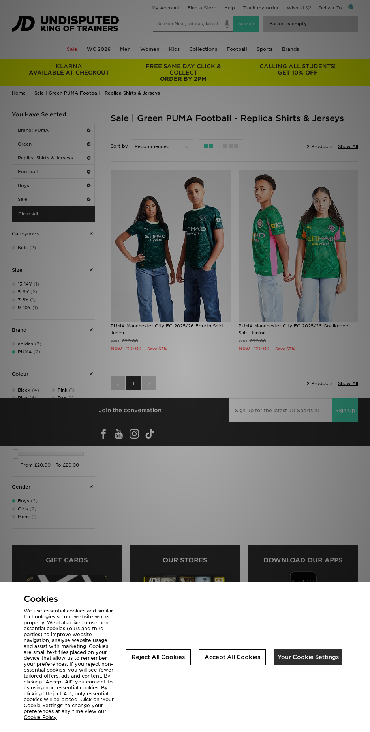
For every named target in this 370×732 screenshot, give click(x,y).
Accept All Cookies (232, 657)
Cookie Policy (40, 717)
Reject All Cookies (158, 657)
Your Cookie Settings (308, 657)
